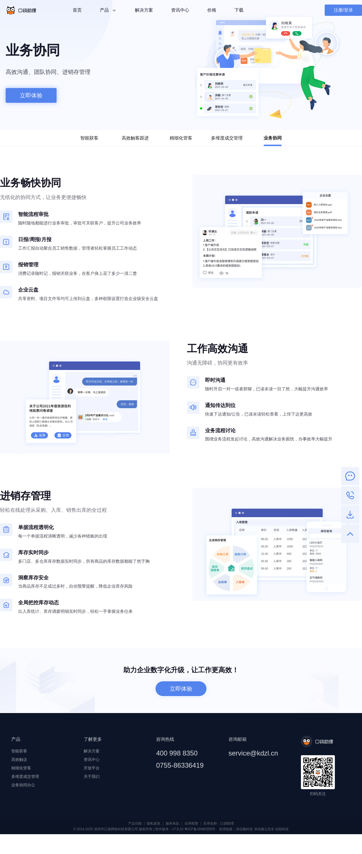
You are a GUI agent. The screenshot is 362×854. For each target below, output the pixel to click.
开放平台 (92, 768)
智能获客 (89, 138)
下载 (239, 10)
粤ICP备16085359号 (199, 829)
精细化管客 (181, 138)
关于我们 (92, 776)
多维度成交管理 (227, 138)
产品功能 (135, 823)
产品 (108, 10)
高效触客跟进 (135, 138)
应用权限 (191, 823)
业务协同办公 (23, 785)
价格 (211, 10)
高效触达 (19, 759)
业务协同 (273, 141)
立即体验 (31, 95)
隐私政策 (153, 823)
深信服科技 (244, 829)
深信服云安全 (264, 829)
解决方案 (144, 10)
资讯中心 (180, 10)
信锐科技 (282, 829)
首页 (77, 10)
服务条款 (172, 823)
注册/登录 (343, 10)
